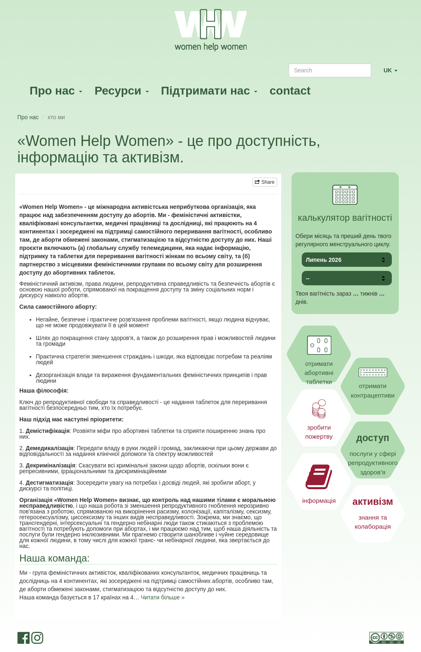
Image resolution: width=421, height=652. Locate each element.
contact (290, 90)
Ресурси (122, 90)
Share (264, 182)
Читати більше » (163, 597)
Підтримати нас (209, 90)
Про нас (56, 90)
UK (394, 74)
